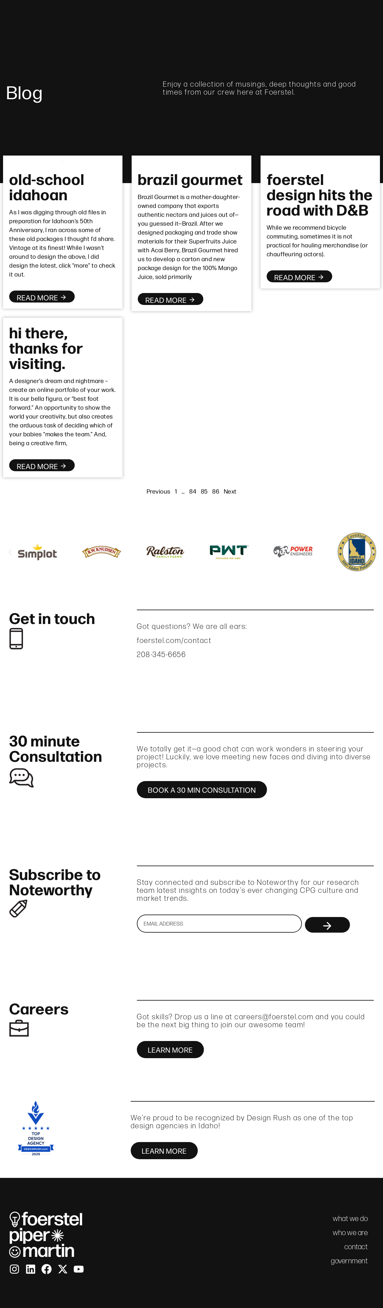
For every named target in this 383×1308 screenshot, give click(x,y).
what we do (277, 19)
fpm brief (322, 19)
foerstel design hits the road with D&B (320, 193)
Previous (159, 491)
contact (362, 19)
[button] (10, 552)
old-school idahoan (46, 186)
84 (192, 491)
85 (204, 491)
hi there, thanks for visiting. (46, 347)
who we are (227, 19)
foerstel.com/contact (174, 640)
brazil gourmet (190, 178)
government (349, 1260)
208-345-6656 (161, 654)
